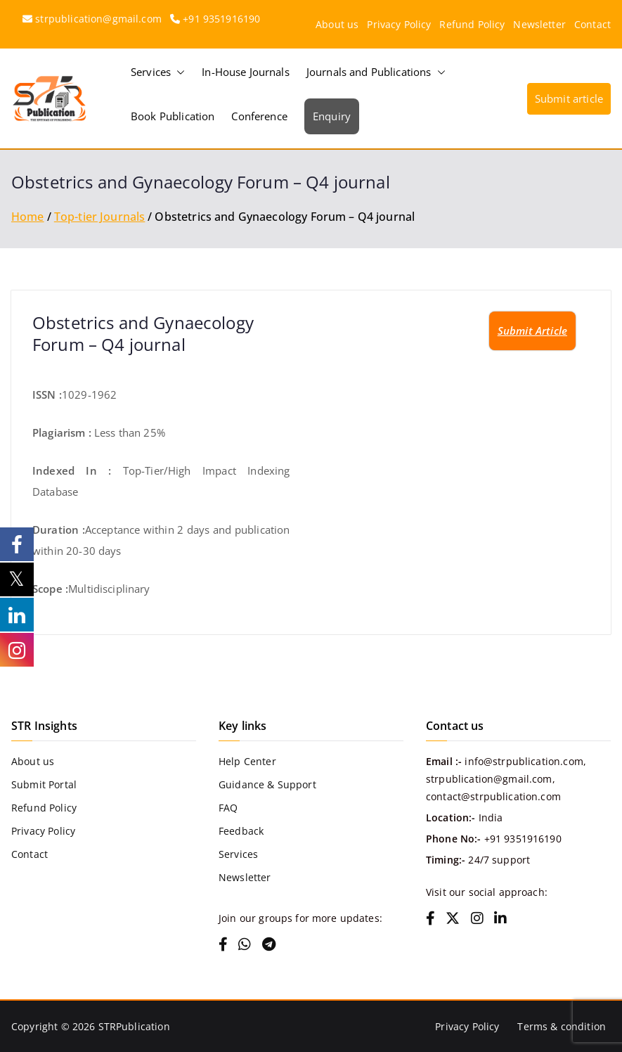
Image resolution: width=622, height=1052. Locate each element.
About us (337, 24)
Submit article (569, 98)
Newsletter (539, 24)
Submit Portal (44, 784)
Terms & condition (561, 1026)
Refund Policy (472, 24)
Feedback (241, 831)
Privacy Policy (399, 24)
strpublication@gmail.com (98, 18)
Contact (592, 24)
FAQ (228, 807)
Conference (259, 116)
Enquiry (332, 116)
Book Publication (172, 116)
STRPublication (134, 1026)
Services (158, 72)
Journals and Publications (376, 72)
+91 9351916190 (221, 18)
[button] (178, 72)
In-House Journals (246, 72)
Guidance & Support (267, 784)
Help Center (247, 761)
